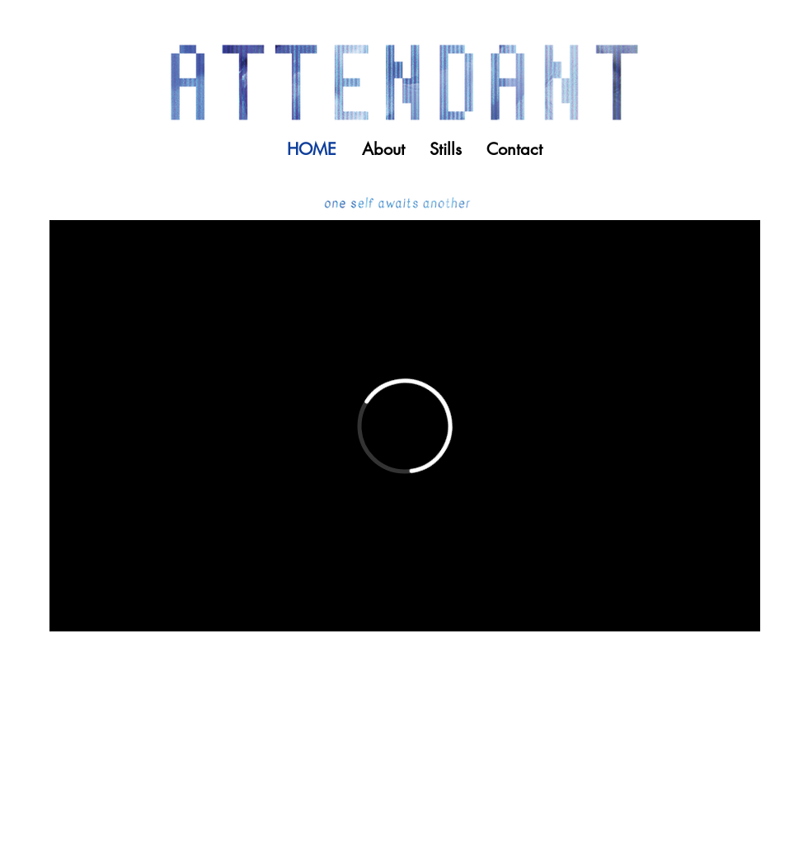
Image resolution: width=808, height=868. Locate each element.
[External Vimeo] (404, 425)
